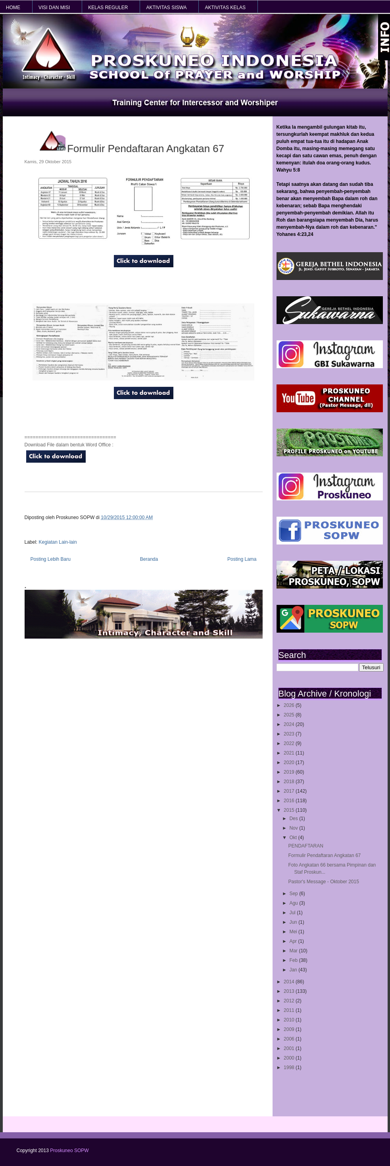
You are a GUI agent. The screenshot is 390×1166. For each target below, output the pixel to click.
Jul (293, 912)
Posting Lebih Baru (51, 559)
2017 (290, 791)
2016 (290, 800)
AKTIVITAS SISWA (166, 7)
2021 (290, 753)
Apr (293, 941)
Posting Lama (241, 559)
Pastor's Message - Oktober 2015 (323, 881)
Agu (294, 903)
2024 (290, 724)
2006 (290, 1039)
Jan (293, 970)
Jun (293, 922)
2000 (290, 1058)
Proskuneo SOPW (69, 1150)
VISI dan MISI (54, 7)
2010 (290, 1020)
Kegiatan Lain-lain (58, 542)
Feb (294, 960)
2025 (290, 715)
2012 (290, 1001)
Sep (294, 893)
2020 (290, 762)
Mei (293, 931)
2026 (290, 705)
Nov (294, 828)
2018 (290, 781)
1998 (290, 1067)
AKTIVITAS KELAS (225, 7)
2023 (290, 734)
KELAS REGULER (108, 7)
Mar (294, 951)
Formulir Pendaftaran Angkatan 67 (324, 855)
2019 (290, 772)
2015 (290, 810)
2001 (290, 1048)
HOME (13, 7)
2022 (290, 743)
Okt (293, 837)
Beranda (149, 559)
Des (294, 818)
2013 (290, 991)
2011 (290, 1010)
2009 (290, 1029)
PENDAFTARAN (305, 846)
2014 (290, 982)
